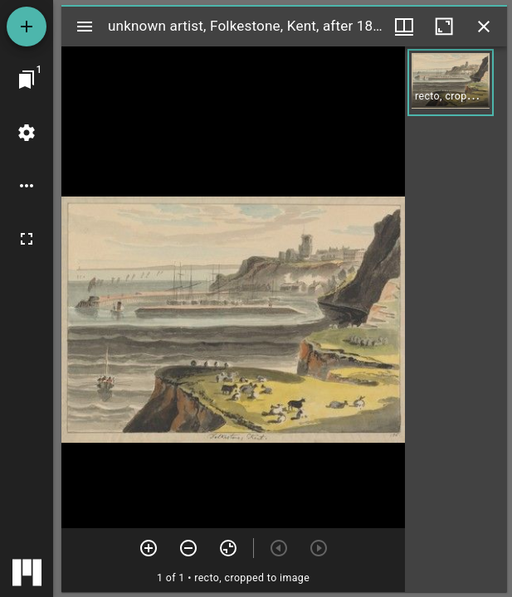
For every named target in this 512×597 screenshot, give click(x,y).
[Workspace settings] (26, 133)
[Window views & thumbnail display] (404, 26)
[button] (451, 82)
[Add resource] (26, 26)
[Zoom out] (188, 548)
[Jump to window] (26, 80)
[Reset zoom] (228, 548)
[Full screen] (26, 239)
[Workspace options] (26, 186)
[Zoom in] (148, 548)
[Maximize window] (444, 26)
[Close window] (484, 26)
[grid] (456, 319)
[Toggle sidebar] (85, 26)
